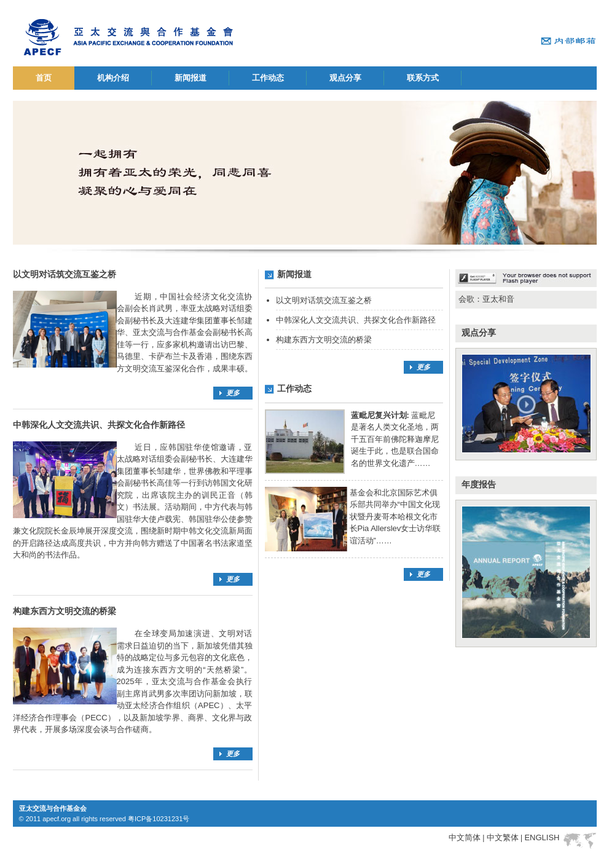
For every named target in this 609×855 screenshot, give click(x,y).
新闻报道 (190, 77)
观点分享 (345, 77)
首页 (44, 77)
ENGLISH (541, 837)
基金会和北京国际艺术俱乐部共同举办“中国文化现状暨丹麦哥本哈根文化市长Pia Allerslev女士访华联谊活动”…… (395, 516)
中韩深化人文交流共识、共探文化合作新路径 (356, 320)
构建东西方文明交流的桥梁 (324, 339)
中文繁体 (503, 837)
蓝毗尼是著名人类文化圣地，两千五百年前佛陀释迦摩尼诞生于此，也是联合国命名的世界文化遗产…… (395, 439)
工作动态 (268, 77)
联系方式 (423, 77)
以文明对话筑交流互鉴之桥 (324, 300)
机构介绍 (113, 77)
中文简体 (465, 837)
